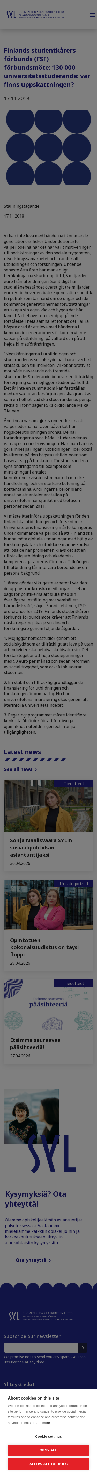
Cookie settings (48, 1436)
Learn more (41, 1423)
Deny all (48, 1450)
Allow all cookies (48, 1464)
